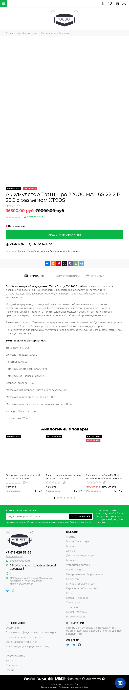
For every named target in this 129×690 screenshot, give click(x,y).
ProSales (62, 687)
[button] (54, 498)
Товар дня (72, 607)
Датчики (71, 550)
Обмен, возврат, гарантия (21, 641)
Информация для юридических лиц (27, 646)
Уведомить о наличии (64, 234)
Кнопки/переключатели (80, 583)
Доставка (11, 665)
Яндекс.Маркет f (76, 616)
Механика (72, 560)
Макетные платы (76, 569)
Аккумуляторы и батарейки (64, 251)
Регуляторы (73, 579)
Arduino (70, 536)
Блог (8, 651)
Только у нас (73, 602)
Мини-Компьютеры (77, 541)
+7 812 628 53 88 (18, 552)
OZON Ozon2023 (76, 611)
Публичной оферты (80, 522)
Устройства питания (38, 251)
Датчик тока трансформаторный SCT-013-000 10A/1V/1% (63, 477)
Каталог (22, 251)
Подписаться (81, 516)
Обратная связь (15, 655)
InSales (85, 687)
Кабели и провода (77, 597)
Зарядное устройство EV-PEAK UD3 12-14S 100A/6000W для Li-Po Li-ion (103, 477)
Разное (70, 593)
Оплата (10, 670)
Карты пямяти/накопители (82, 588)
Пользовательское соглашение (25, 637)
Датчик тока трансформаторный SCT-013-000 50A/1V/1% (23, 477)
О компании (13, 627)
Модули (71, 546)
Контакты (11, 660)
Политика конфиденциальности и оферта (31, 632)
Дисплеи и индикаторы (80, 555)
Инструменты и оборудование (84, 574)
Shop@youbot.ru (20, 560)
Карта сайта (72, 684)
